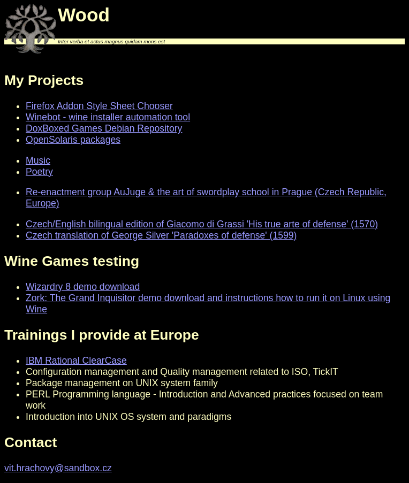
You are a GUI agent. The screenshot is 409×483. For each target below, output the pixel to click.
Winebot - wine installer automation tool (108, 117)
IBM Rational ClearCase (76, 360)
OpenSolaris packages (73, 139)
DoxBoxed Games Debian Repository (104, 128)
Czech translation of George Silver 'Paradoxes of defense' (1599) (161, 235)
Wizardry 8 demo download (83, 286)
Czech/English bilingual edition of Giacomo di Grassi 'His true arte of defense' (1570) (202, 224)
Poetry (39, 171)
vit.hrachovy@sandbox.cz (58, 468)
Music (38, 160)
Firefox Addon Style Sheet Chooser (99, 106)
